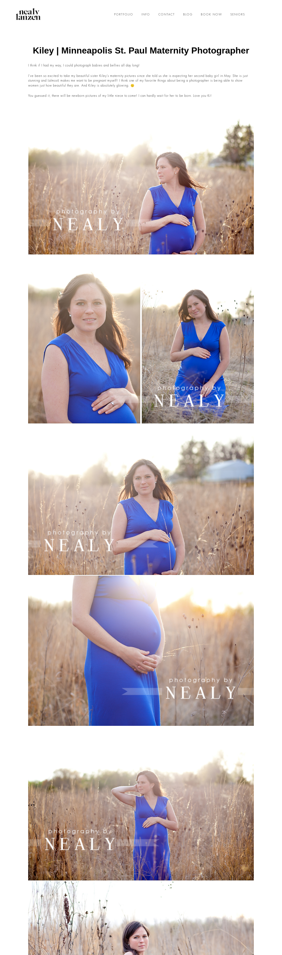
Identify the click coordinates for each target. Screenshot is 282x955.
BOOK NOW (211, 14)
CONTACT (166, 14)
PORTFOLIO (123, 14)
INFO (146, 14)
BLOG (188, 14)
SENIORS (237, 14)
